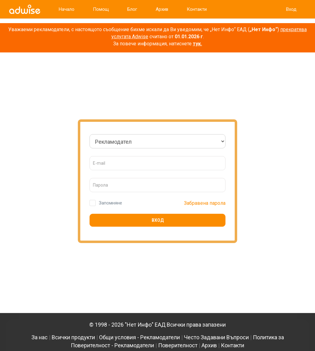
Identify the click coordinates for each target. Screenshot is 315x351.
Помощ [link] (101, 9)
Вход (158, 220)
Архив (209, 345)
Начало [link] (66, 9)
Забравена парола (204, 203)
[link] (25, 9)
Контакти (232, 345)
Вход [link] (291, 9)
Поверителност (177, 345)
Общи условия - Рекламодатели (139, 337)
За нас (39, 337)
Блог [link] (132, 9)
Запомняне (110, 203)
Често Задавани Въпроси (216, 337)
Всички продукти (73, 337)
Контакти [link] (197, 9)
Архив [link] (162, 9)
